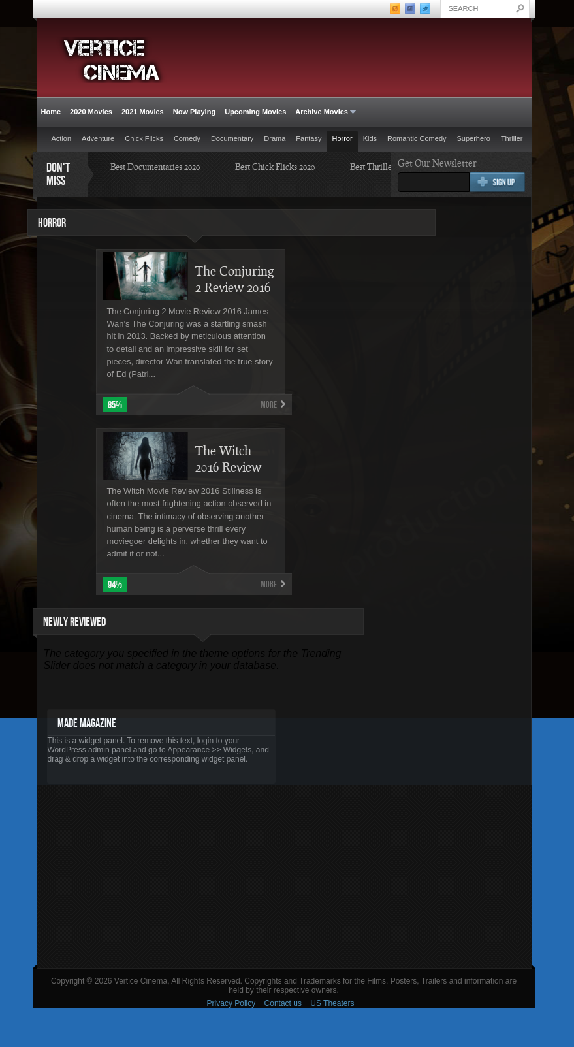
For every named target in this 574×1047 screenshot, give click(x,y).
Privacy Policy (231, 1003)
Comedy (187, 138)
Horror (342, 138)
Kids (370, 138)
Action (62, 138)
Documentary (232, 138)
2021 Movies (142, 112)
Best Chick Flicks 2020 (275, 166)
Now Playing (194, 112)
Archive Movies (323, 112)
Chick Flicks (144, 138)
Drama (274, 138)
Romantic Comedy (416, 138)
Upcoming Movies (255, 112)
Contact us (283, 1003)
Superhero (473, 138)
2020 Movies (91, 112)
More (269, 404)
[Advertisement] (284, 876)
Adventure (98, 138)
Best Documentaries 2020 (155, 166)
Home (51, 112)
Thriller (512, 138)
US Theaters (332, 1003)
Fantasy (308, 138)
